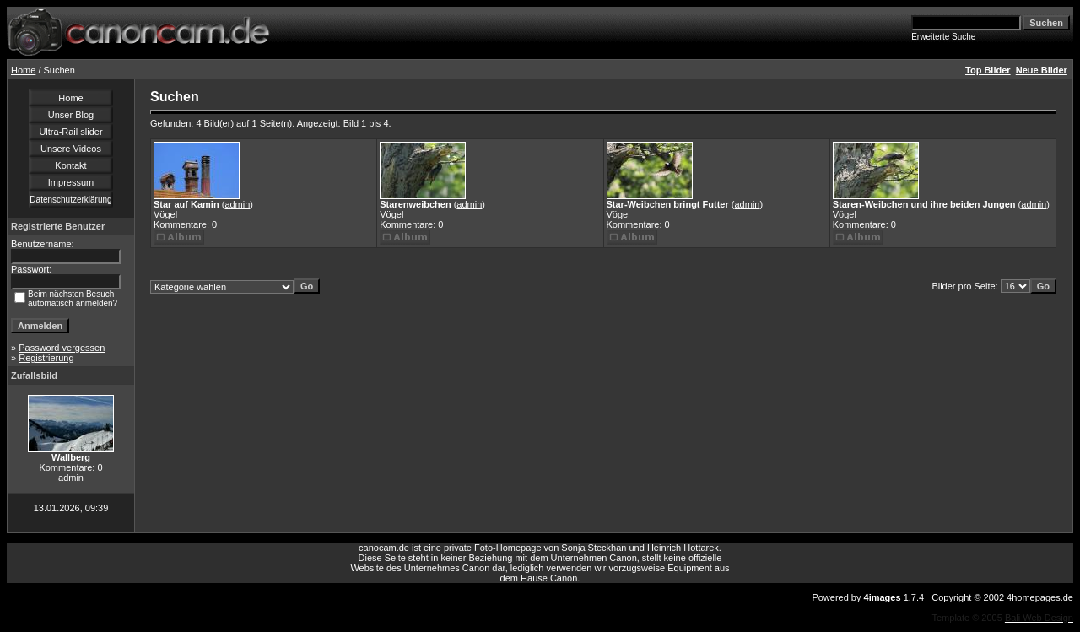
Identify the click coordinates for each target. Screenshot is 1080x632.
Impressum (71, 182)
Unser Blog (71, 115)
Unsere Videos (70, 148)
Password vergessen (62, 348)
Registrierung (46, 358)
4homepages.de (1040, 597)
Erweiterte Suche (943, 36)
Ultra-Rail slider (70, 132)
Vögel (165, 214)
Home (23, 70)
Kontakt (70, 165)
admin (237, 204)
